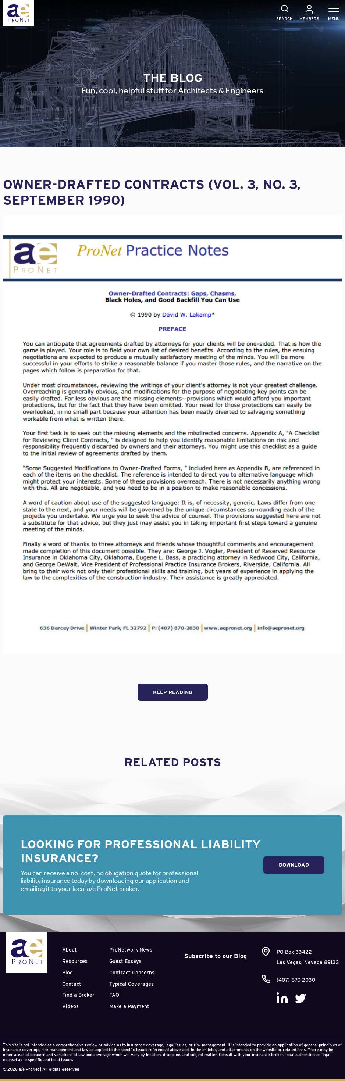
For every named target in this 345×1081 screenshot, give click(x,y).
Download (294, 865)
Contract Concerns (131, 972)
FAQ (114, 995)
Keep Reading (172, 692)
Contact (71, 984)
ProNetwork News (130, 950)
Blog (67, 972)
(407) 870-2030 (296, 980)
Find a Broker (78, 995)
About (69, 950)
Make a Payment (129, 1006)
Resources (75, 961)
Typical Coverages (131, 984)
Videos (70, 1006)
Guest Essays (125, 961)
